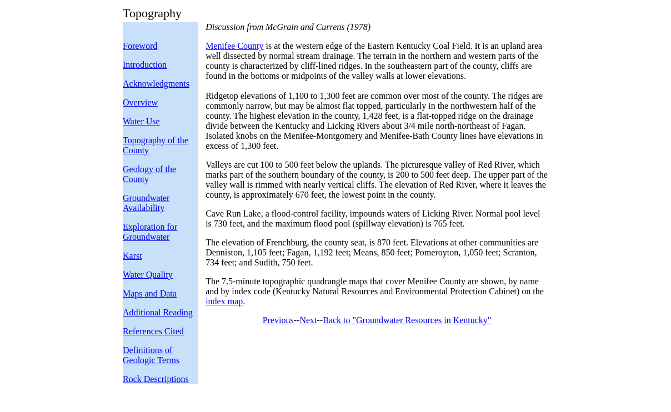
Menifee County (234, 46)
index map (224, 301)
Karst (132, 255)
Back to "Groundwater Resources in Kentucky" (407, 320)
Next (308, 320)
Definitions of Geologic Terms (151, 355)
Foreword (140, 46)
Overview (140, 102)
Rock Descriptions (156, 379)
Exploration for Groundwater (150, 232)
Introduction (145, 64)
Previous (278, 320)
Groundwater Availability (146, 203)
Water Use (141, 121)
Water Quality (148, 274)
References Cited (153, 331)
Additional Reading (158, 312)
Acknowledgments (156, 83)
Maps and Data (150, 293)
